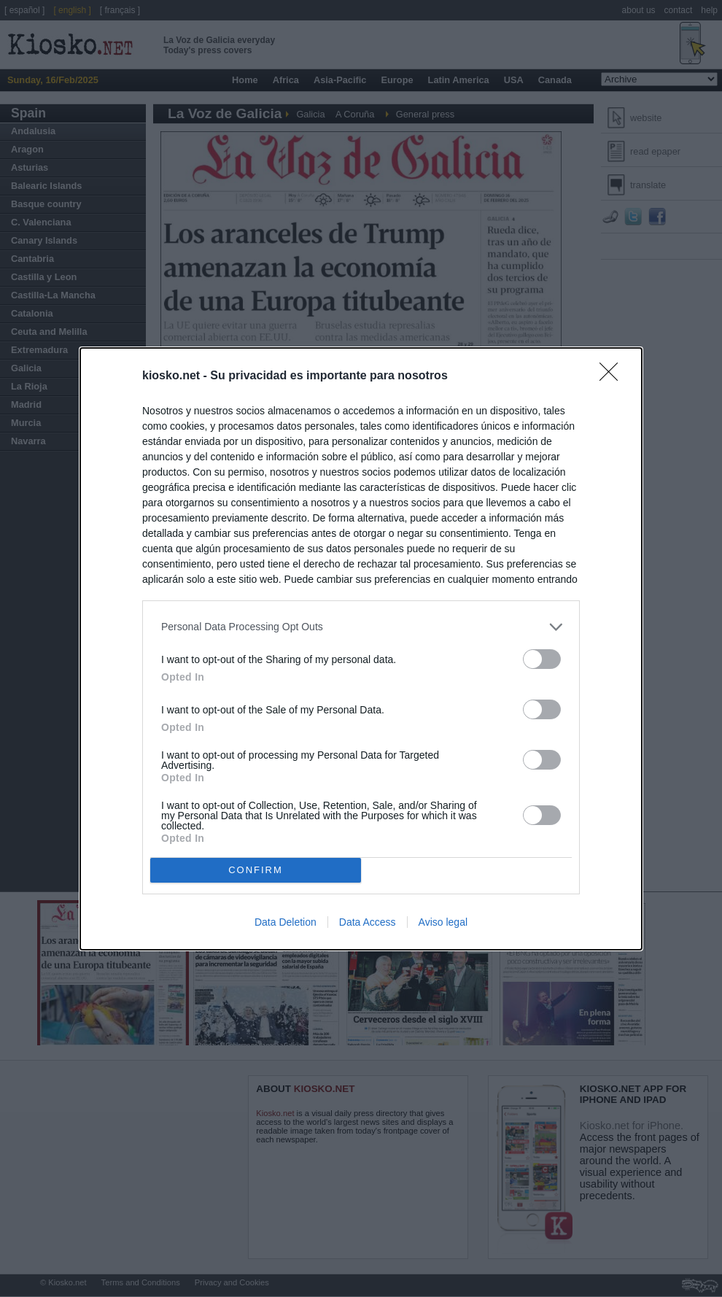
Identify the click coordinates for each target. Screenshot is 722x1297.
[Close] (613, 376)
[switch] (542, 659)
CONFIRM (255, 869)
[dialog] (361, 649)
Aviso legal (443, 922)
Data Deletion (286, 922)
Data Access (367, 922)
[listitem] (361, 627)
